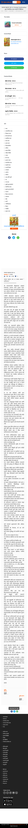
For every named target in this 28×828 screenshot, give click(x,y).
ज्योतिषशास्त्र (8, 204)
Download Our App (14, 708)
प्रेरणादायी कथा (8, 136)
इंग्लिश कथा (5, 775)
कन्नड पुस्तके (5, 762)
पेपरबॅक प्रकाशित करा (7, 741)
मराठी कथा (5, 773)
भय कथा (7, 182)
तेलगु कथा (5, 783)
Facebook (14, 58)
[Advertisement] (14, 254)
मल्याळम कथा (5, 779)
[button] (15, 2)
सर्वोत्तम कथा (5, 731)
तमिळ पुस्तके (5, 754)
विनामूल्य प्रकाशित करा (17, 2)
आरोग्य (6, 172)
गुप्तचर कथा (7, 160)
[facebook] (4, 793)
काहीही (6, 208)
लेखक (4, 737)
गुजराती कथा (5, 771)
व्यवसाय (7, 196)
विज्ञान (6, 206)
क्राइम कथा (7, 211)
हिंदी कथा (4, 769)
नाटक (6, 155)
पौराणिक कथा (8, 187)
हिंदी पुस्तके (5, 748)
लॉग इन (23, 2)
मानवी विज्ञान (8, 167)
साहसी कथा (7, 165)
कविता (6, 148)
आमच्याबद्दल (5, 716)
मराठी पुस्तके (5, 752)
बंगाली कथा (5, 777)
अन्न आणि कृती (8, 177)
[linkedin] (16, 793)
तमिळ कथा (5, 781)
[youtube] (13, 793)
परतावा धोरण (5, 724)
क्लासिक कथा (8, 138)
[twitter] (10, 793)
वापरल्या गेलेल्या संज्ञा (7, 722)
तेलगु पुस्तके (5, 756)
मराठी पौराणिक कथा (15, 43)
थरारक (6, 191)
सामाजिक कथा (8, 162)
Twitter (14, 63)
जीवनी (6, 174)
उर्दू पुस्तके (5, 764)
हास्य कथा (7, 143)
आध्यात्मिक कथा (8, 131)
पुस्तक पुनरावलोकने (9, 189)
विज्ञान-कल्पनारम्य (9, 194)
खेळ (6, 199)
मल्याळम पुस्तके (6, 760)
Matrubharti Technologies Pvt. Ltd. (17, 824)
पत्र (6, 179)
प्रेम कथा (7, 157)
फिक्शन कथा (8, 133)
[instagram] (7, 793)
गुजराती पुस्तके (5, 750)
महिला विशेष (8, 153)
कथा (6, 128)
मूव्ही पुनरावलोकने (9, 184)
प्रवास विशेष (7, 150)
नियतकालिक (8, 145)
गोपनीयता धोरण (6, 720)
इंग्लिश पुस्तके (5, 746)
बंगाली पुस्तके (5, 758)
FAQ (4, 726)
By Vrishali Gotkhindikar (16, 41)
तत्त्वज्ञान (7, 170)
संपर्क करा (5, 718)
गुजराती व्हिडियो (6, 735)
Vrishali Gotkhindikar (17, 22)
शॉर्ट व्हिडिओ (5, 739)
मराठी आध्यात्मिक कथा (20, 226)
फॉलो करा (17, 25)
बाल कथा (7, 140)
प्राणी (6, 201)
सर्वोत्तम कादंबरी (6, 733)
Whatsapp (14, 67)
